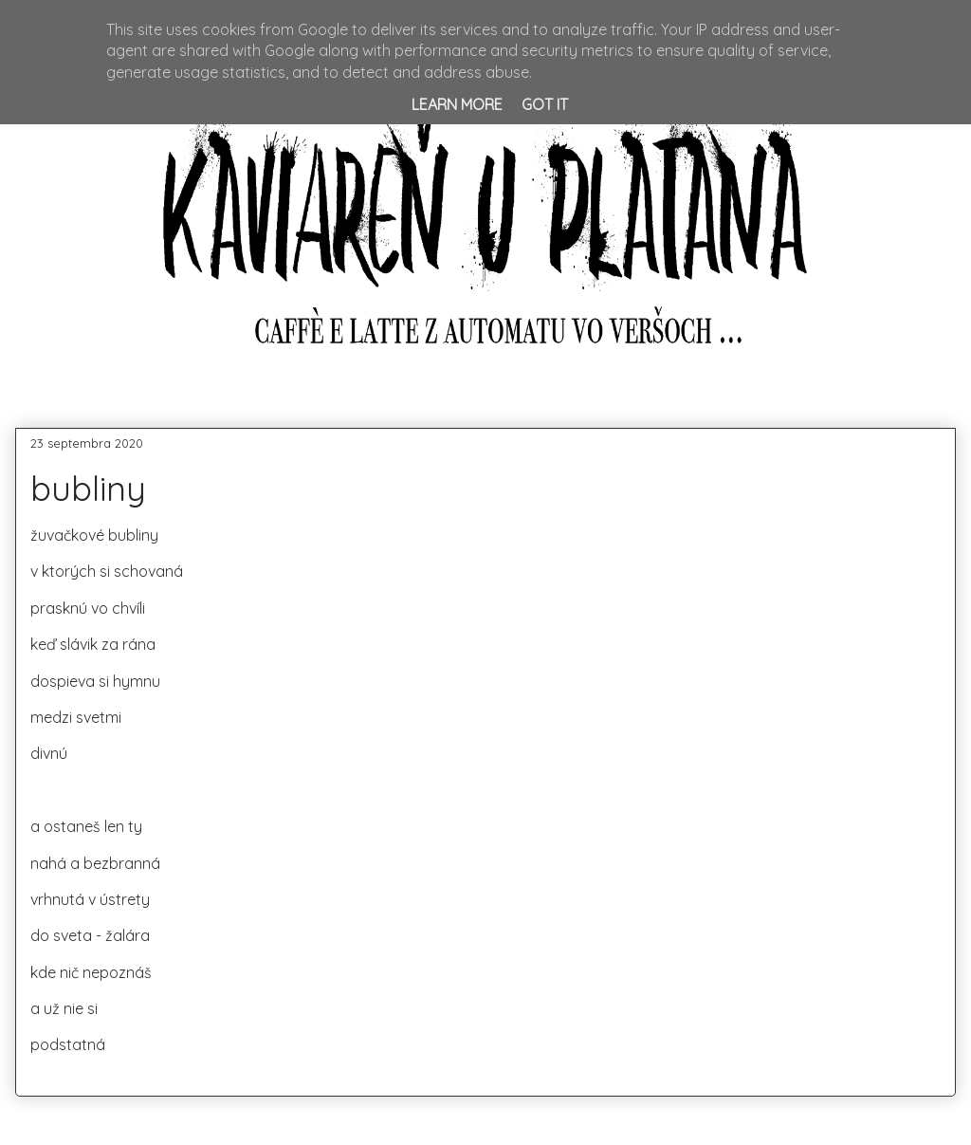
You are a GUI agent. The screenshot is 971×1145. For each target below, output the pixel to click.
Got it (545, 104)
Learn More (457, 104)
